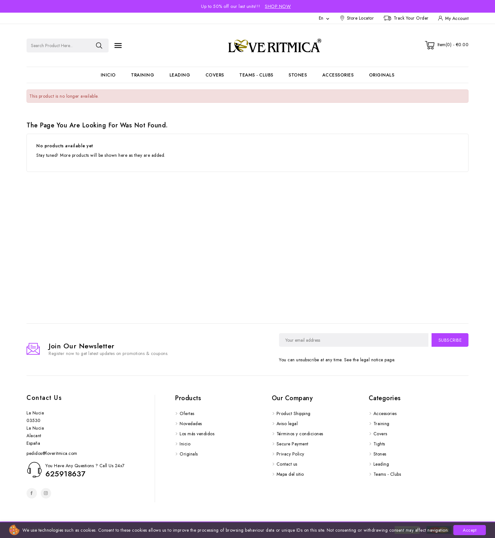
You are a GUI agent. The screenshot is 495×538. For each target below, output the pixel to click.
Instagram (46, 493)
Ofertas (187, 413)
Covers (215, 75)
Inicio (108, 75)
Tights (379, 444)
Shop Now (278, 6)
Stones (298, 75)
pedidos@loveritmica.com (52, 453)
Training (142, 75)
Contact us (44, 397)
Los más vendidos (197, 434)
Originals (382, 75)
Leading (180, 75)
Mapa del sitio (290, 474)
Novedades (191, 423)
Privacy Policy (290, 454)
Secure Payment (292, 444)
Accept (469, 530)
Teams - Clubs (256, 75)
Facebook (32, 493)
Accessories (338, 75)
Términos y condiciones (300, 434)
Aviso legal (287, 423)
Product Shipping (294, 413)
